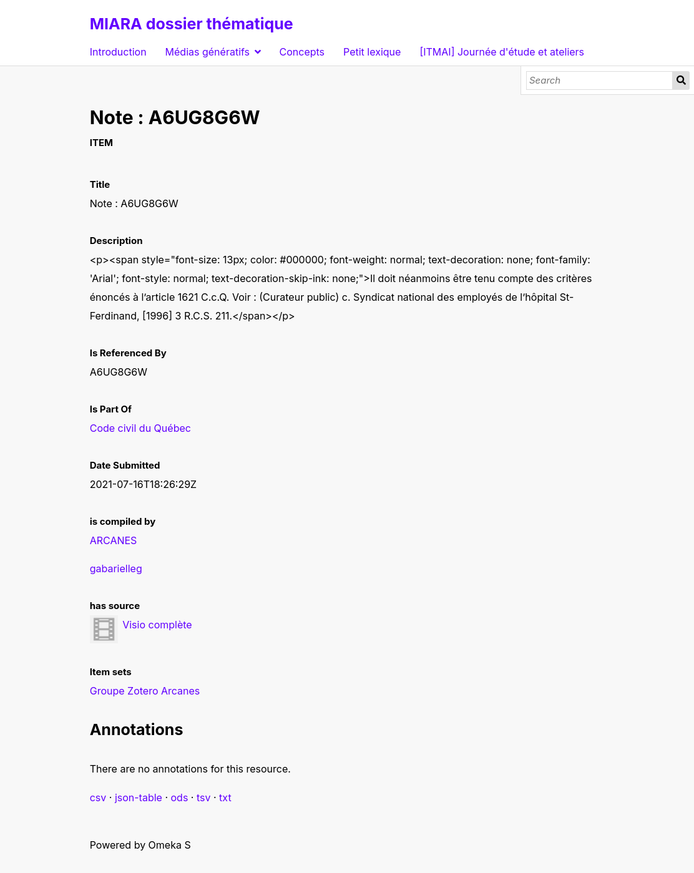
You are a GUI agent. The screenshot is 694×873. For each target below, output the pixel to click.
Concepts (302, 52)
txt (225, 797)
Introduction (118, 52)
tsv (204, 797)
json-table (138, 797)
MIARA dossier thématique (191, 23)
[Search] (599, 80)
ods (179, 797)
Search (681, 80)
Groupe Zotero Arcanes (145, 691)
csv (98, 797)
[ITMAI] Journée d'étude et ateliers (501, 52)
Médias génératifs (207, 52)
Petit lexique (372, 52)
